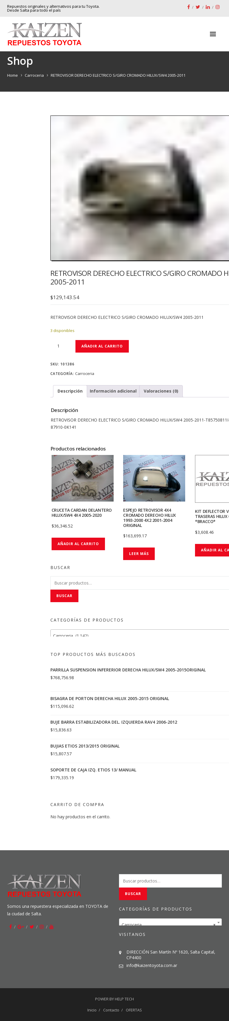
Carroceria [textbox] (169, 925)
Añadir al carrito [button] (78, 543)
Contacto (111, 1010)
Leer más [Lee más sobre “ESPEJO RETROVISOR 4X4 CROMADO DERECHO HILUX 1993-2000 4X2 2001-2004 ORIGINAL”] (139, 553)
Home (12, 75)
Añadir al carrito (102, 346)
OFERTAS (134, 1010)
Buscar (64, 595)
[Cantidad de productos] (60, 346)
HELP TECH (124, 999)
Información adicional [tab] (113, 391)
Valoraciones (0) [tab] (161, 391)
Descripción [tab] (70, 391)
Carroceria (34, 75)
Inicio (92, 1010)
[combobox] (170, 922)
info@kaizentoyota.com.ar (151, 965)
